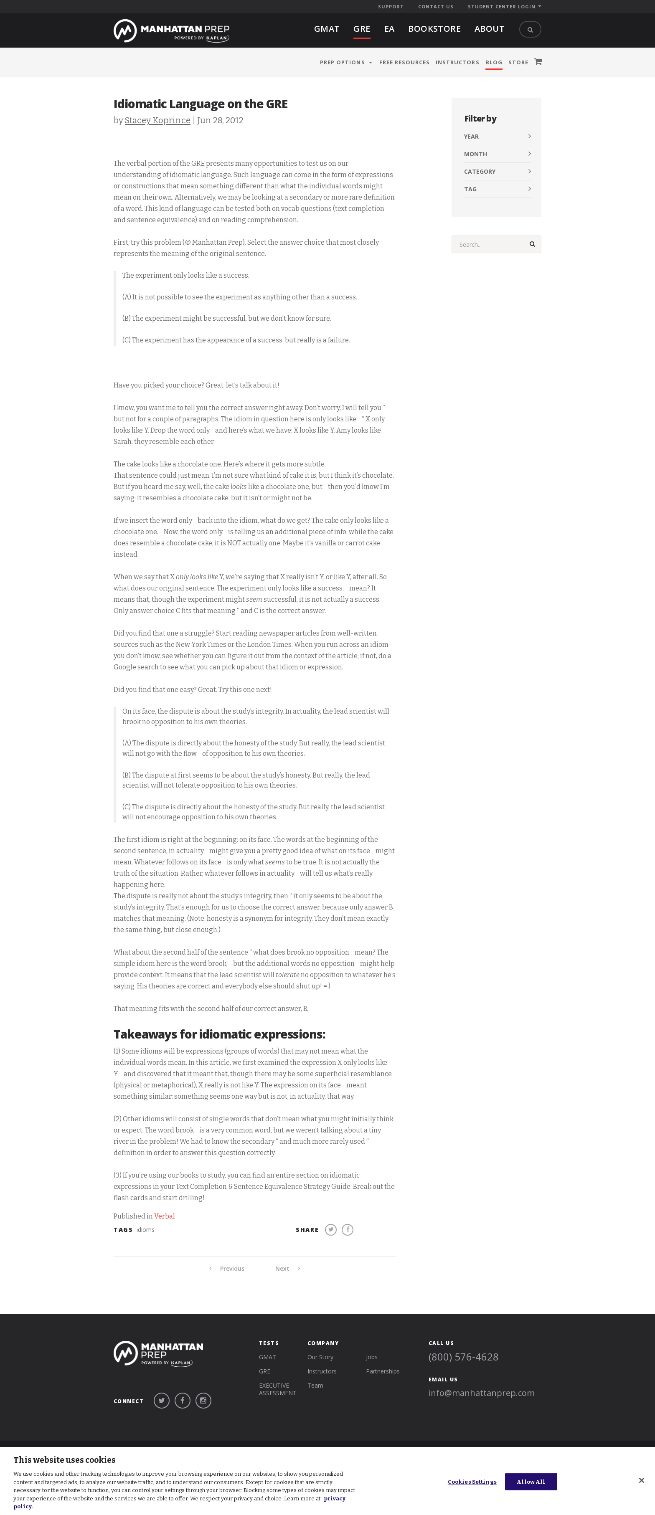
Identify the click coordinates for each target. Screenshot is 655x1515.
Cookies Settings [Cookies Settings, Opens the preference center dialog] (472, 1481)
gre (361, 28)
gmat (327, 28)
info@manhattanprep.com (482, 1392)
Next (287, 1268)
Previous (226, 1268)
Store (518, 62)
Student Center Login (502, 6)
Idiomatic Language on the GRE (200, 103)
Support (391, 6)
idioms (146, 1230)
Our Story (320, 1357)
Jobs (372, 1357)
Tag (470, 189)
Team (315, 1385)
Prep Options (342, 62)
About (490, 28)
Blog (494, 62)
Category (479, 171)
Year (471, 136)
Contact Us (436, 6)
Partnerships (383, 1371)
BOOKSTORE (434, 28)
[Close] (641, 1480)
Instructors (457, 62)
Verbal (164, 1216)
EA (389, 28)
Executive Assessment (278, 1389)
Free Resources (404, 62)
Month (475, 154)
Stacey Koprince (157, 120)
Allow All (531, 1481)
